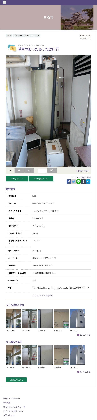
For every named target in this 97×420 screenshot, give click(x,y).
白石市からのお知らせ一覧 (14, 407)
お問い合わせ (8, 415)
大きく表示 (84, 171)
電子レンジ (29, 35)
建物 (9, 35)
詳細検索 (7, 403)
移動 (52, 170)
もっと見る (83, 335)
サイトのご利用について (13, 411)
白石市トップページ (11, 398)
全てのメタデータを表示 (42, 295)
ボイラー (18, 35)
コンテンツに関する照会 (81, 177)
